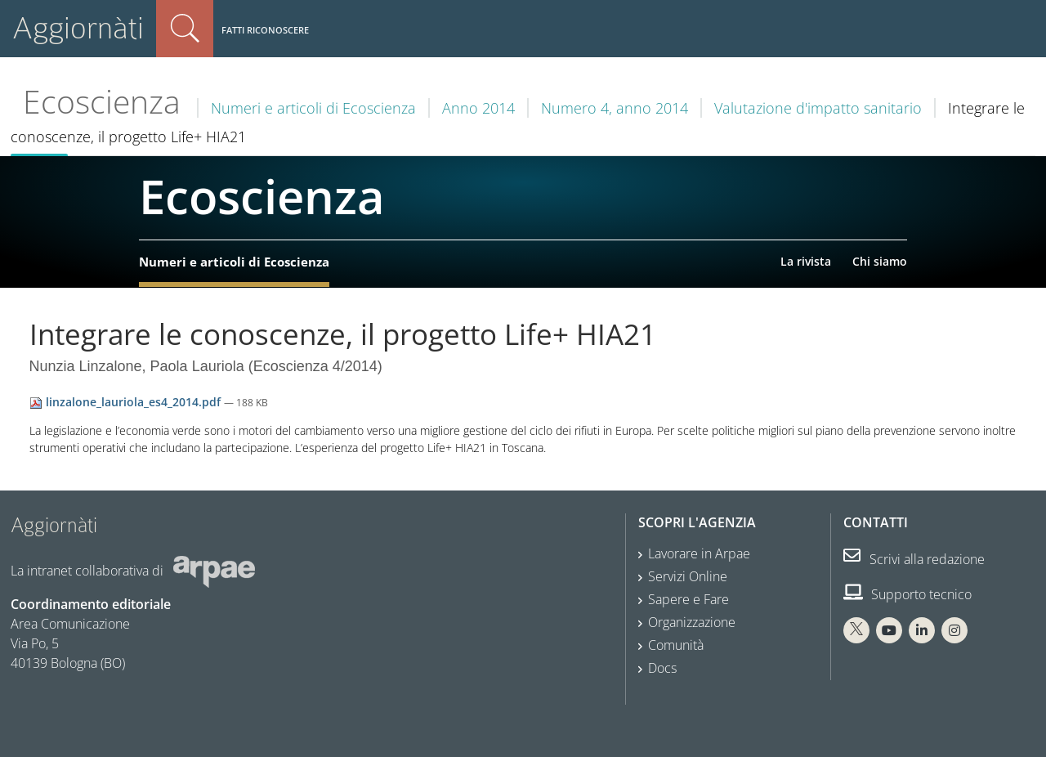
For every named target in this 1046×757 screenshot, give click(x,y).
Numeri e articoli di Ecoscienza (313, 108)
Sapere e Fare (688, 599)
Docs (662, 668)
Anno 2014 (478, 108)
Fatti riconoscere (265, 30)
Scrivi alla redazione (914, 559)
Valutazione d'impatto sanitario (818, 108)
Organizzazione (691, 622)
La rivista (805, 261)
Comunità (676, 645)
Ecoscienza (102, 101)
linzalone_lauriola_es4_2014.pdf (126, 402)
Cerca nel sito (184, 28)
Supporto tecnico (907, 594)
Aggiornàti (78, 28)
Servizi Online (687, 576)
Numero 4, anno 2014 (614, 108)
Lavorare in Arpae (699, 553)
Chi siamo (879, 261)
